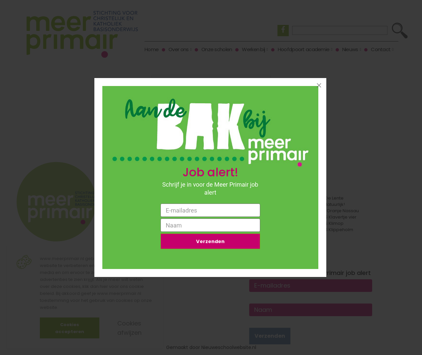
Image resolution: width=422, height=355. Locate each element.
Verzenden (210, 242)
